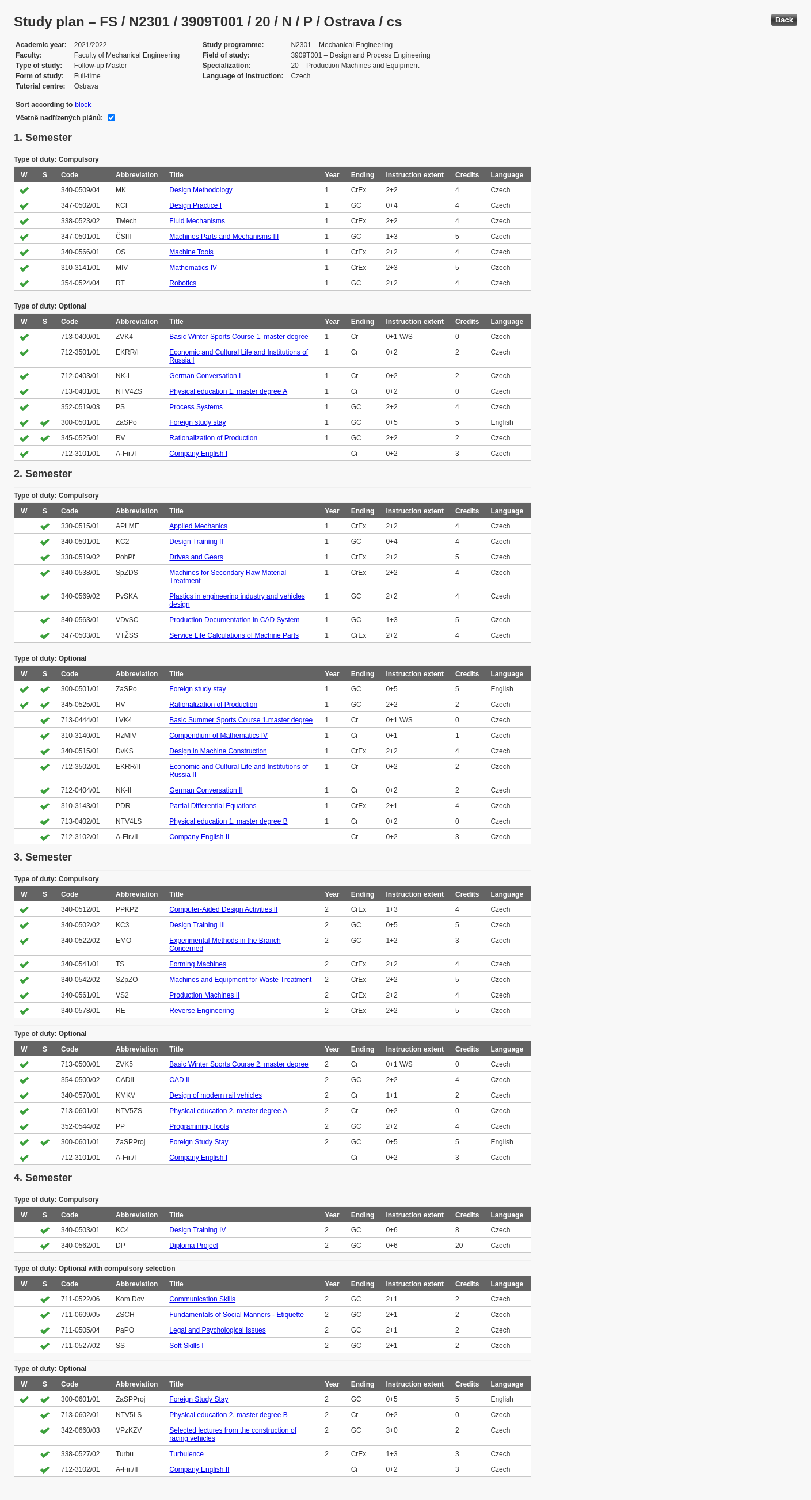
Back (784, 20)
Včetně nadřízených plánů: (59, 118)
